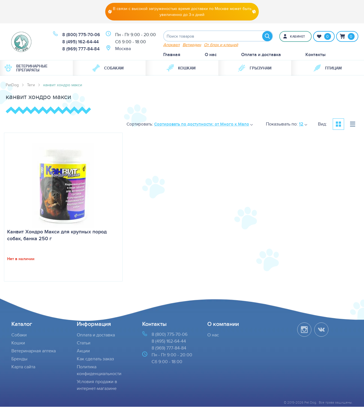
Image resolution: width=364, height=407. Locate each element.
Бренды (19, 359)
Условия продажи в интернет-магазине (97, 385)
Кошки (18, 343)
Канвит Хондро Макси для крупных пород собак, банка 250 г (57, 235)
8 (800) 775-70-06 (81, 35)
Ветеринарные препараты (26, 68)
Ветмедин (192, 45)
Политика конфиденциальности (99, 370)
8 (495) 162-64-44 (80, 42)
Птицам (327, 68)
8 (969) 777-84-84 (81, 49)
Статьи (83, 343)
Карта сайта (23, 367)
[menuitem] (36, 68)
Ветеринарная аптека (33, 351)
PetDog (12, 85)
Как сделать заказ (95, 359)
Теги (31, 85)
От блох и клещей (221, 45)
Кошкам (181, 68)
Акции (83, 351)
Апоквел (171, 45)
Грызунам (255, 68)
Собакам (108, 68)
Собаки (19, 335)
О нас (211, 55)
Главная (171, 55)
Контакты (315, 55)
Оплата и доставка (261, 55)
